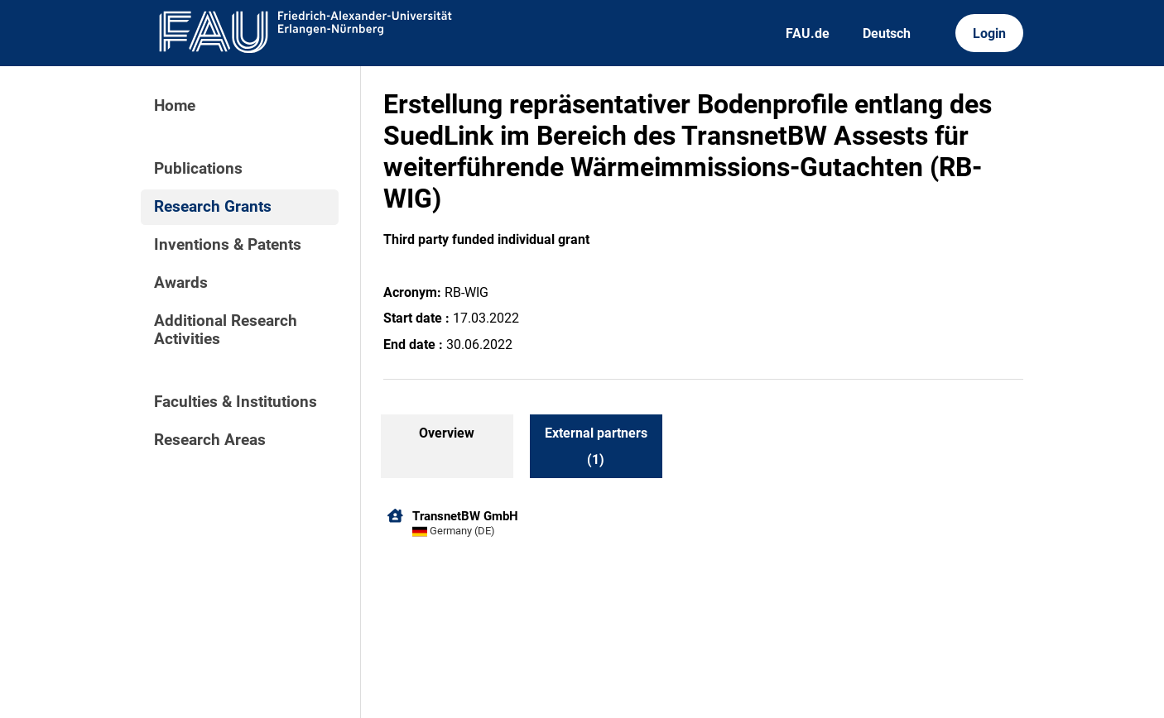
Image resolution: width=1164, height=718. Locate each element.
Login (989, 33)
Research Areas (210, 440)
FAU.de (808, 33)
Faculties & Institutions (235, 402)
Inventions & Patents (227, 245)
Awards (181, 283)
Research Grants (213, 207)
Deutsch (887, 33)
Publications (198, 169)
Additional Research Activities (225, 330)
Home (174, 106)
